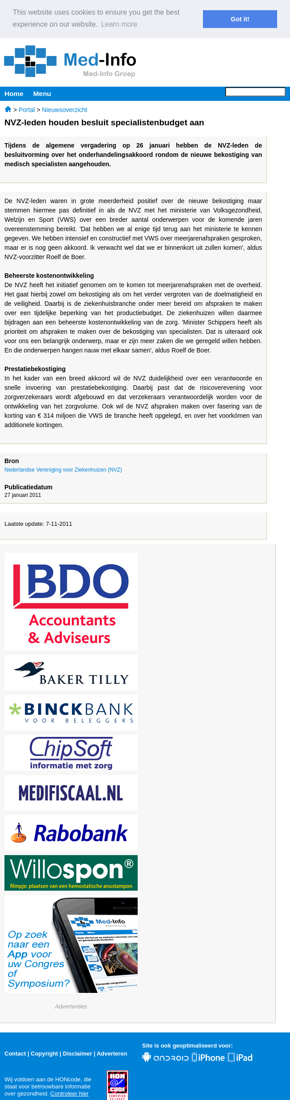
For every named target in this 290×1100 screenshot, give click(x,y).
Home (14, 92)
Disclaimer (77, 1052)
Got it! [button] (240, 19)
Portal (27, 108)
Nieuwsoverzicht (64, 108)
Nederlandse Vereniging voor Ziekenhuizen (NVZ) (63, 469)
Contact (15, 1052)
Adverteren (112, 1052)
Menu (42, 92)
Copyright (44, 1052)
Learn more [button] (119, 24)
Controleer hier (69, 1092)
